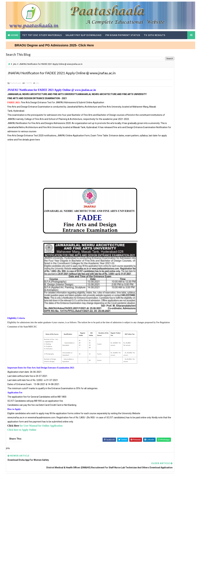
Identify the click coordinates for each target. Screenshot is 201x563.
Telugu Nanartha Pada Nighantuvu (156, 147)
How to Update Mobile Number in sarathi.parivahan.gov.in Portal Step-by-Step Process (161, 132)
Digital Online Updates (61, 557)
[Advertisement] (71, 179)
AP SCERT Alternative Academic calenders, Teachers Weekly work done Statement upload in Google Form (163, 392)
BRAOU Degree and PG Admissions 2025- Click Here (74, 42)
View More (187, 294)
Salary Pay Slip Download (87, 32)
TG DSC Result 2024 (149, 344)
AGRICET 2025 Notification (152, 151)
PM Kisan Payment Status (126, 32)
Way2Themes (27, 557)
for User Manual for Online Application (45, 444)
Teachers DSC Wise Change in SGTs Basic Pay (162, 248)
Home (18, 32)
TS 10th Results (158, 32)
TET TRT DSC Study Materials (45, 32)
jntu (18, 62)
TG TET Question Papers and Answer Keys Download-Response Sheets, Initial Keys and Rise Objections (163, 330)
